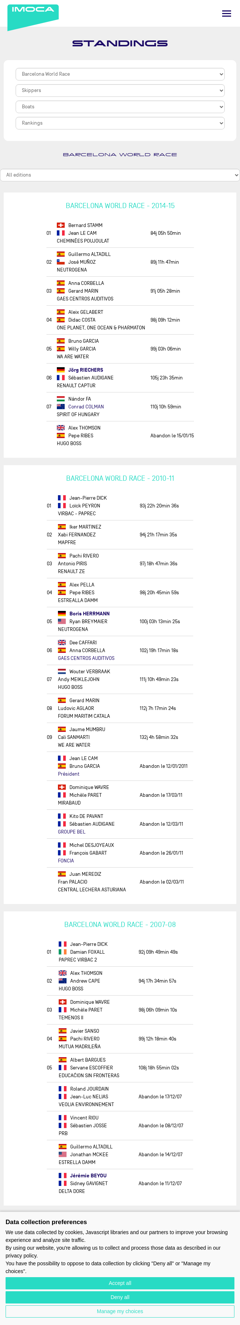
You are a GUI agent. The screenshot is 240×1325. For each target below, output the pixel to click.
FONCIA (66, 861)
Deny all (120, 1297)
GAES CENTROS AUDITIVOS (86, 658)
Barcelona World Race (120, 154)
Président (69, 774)
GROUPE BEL (71, 832)
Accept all (120, 1283)
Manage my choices (120, 1311)
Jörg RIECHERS (80, 370)
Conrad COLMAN (80, 407)
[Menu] (226, 13)
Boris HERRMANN (84, 614)
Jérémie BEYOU (83, 1176)
